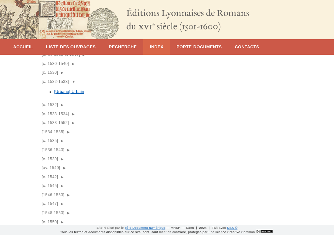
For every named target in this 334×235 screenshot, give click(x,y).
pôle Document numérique (145, 227)
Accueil (23, 46)
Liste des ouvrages (71, 46)
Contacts (247, 46)
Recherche (123, 46)
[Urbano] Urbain (69, 91)
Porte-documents (199, 46)
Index (156, 46)
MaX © (232, 227)
